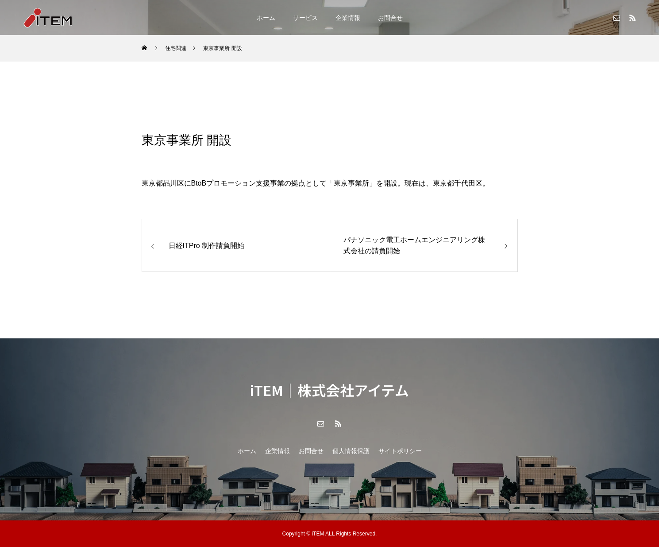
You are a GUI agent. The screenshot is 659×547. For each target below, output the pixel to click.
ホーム (266, 17)
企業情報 (347, 17)
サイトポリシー (400, 450)
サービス (305, 17)
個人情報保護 (351, 450)
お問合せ (390, 17)
